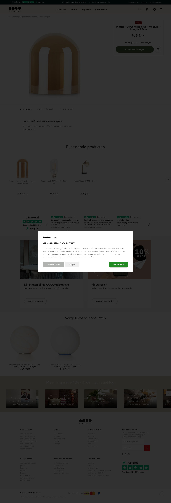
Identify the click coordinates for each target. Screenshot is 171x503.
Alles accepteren (118, 265)
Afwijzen (72, 265)
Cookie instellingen (53, 265)
